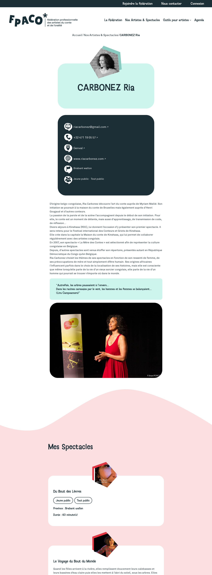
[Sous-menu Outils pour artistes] (177, 20)
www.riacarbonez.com (89, 159)
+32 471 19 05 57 (85, 137)
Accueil (77, 35)
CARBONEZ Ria (130, 35)
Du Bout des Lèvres (67, 491)
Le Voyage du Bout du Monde (74, 561)
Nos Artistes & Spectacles (101, 35)
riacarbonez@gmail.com (90, 127)
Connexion (197, 3)
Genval (78, 148)
